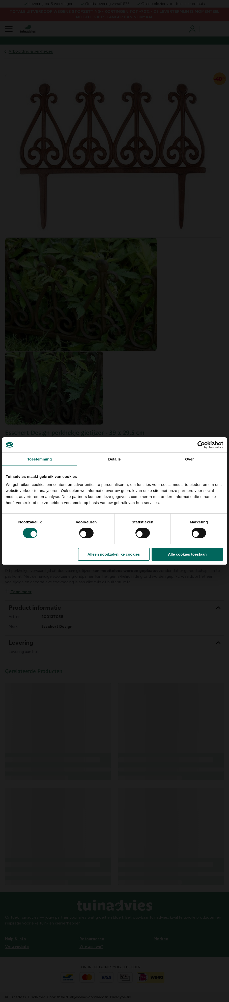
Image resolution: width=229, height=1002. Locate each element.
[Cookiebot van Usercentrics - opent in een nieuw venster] (201, 445)
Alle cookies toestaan (187, 554)
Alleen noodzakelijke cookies (114, 554)
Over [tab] (189, 459)
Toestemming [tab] (39, 459)
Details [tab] (114, 459)
